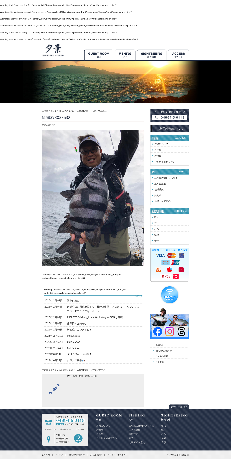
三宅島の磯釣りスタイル (167, 177)
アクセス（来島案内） (117, 454)
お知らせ (160, 345)
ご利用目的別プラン (164, 161)
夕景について (161, 144)
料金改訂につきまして (79, 329)
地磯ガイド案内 (162, 201)
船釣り (157, 195)
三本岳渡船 (160, 183)
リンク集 (160, 362)
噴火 (156, 217)
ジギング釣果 (76, 360)
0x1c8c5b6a (73, 335)
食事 (156, 240)
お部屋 (157, 150)
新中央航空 (73, 300)
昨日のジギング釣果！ (79, 354)
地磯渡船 (159, 189)
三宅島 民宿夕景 (181, 454)
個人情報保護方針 (164, 350)
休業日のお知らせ (77, 323)
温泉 (156, 234)
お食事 (157, 155)
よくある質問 (162, 356)
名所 (156, 228)
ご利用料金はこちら (170, 128)
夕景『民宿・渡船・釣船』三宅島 (82, 376)
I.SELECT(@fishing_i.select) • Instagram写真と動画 (95, 317)
